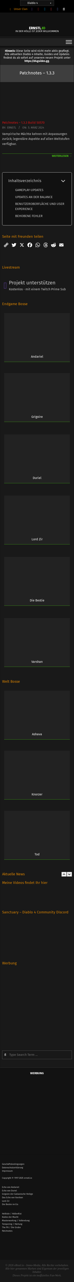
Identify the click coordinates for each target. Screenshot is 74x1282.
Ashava (37, 734)
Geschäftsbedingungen (13, 1164)
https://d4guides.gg (36, 61)
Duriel (37, 478)
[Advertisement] (37, 1005)
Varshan (37, 662)
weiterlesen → (62, 156)
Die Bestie (37, 600)
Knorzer (37, 794)
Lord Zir (37, 539)
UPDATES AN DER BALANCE (34, 197)
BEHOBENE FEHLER (29, 216)
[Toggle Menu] (69, 42)
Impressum (7, 1171)
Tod (37, 854)
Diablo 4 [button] (39, 3)
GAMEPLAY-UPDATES (29, 190)
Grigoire (37, 417)
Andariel (37, 356)
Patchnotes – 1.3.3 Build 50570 (23, 122)
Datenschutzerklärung (12, 1167)
